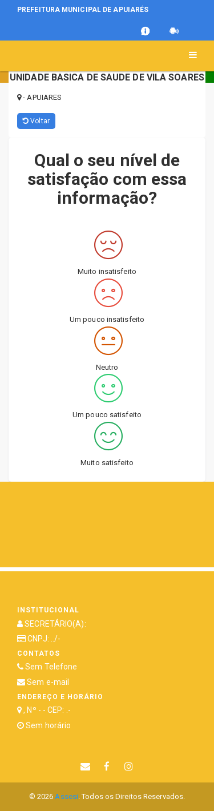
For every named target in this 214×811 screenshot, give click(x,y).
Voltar (36, 121)
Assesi (66, 796)
